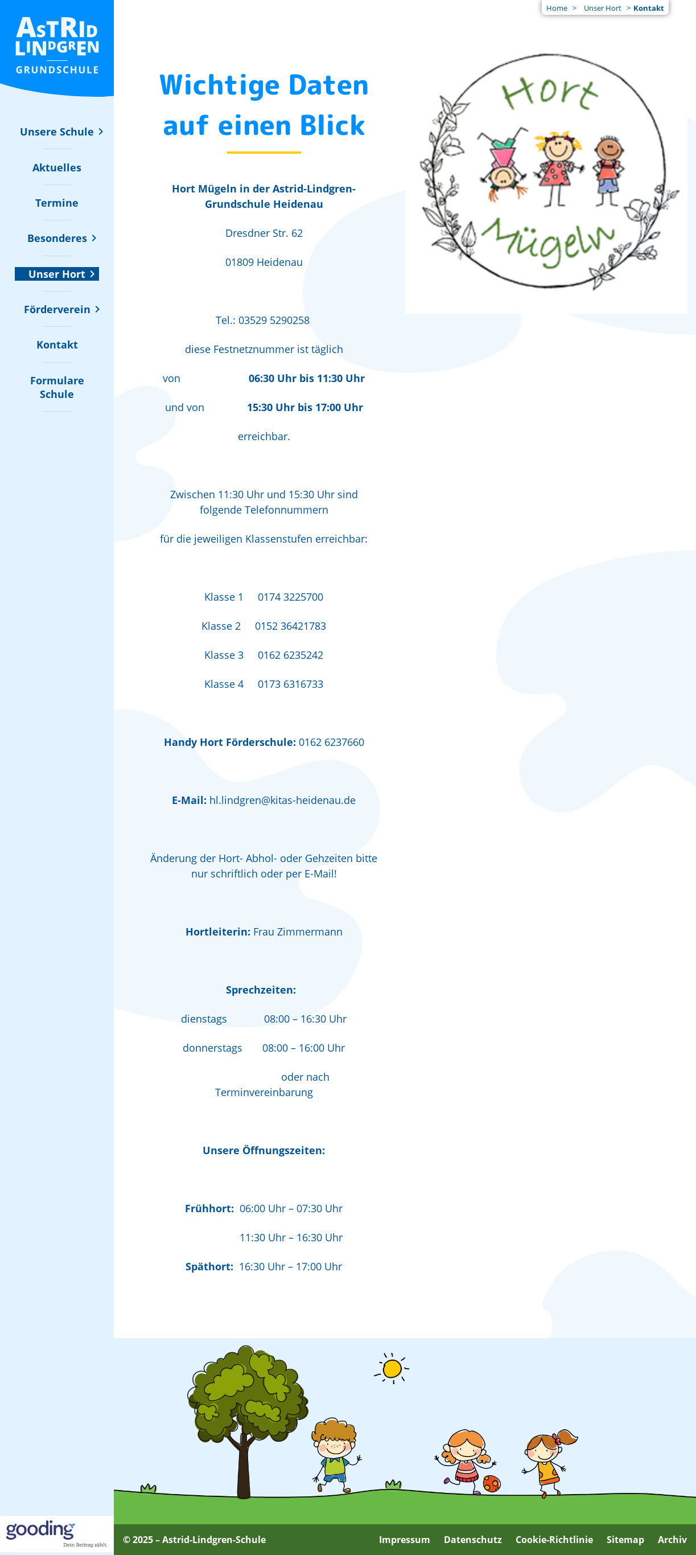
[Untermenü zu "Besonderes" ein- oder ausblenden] (57, 238)
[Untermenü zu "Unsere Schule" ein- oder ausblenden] (57, 131)
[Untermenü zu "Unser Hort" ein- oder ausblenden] (57, 274)
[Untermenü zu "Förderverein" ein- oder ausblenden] (57, 309)
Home (556, 8)
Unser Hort (602, 8)
